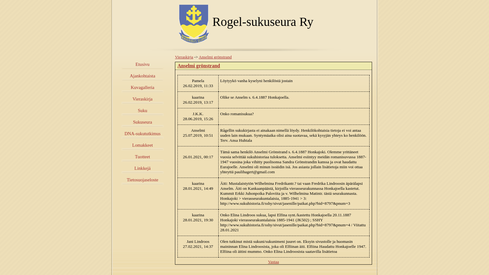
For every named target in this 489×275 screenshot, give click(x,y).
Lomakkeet (142, 145)
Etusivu (143, 64)
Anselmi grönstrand (215, 57)
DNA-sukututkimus (142, 133)
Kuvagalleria (142, 87)
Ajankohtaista (142, 75)
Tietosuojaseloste (142, 179)
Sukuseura (142, 122)
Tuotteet (142, 156)
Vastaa (273, 261)
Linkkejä (142, 168)
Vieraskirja (143, 98)
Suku (142, 110)
